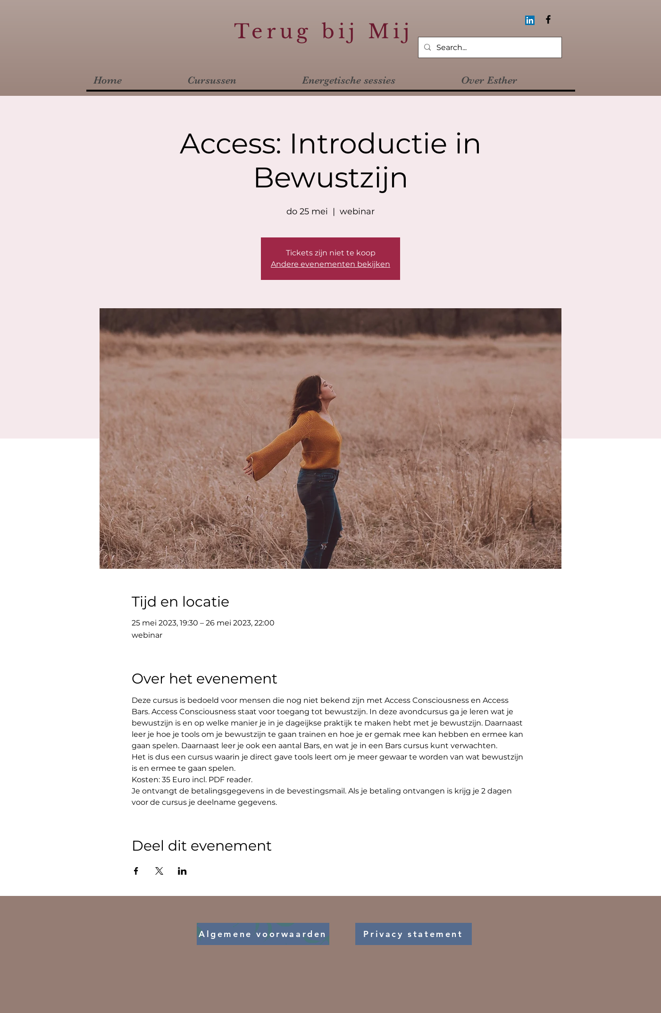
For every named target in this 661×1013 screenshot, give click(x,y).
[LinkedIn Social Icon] (530, 20)
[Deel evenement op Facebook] (136, 871)
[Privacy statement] (413, 934)
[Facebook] (548, 19)
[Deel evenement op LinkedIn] (182, 871)
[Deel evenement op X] (159, 871)
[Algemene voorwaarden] (263, 934)
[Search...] (489, 48)
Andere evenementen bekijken (330, 264)
